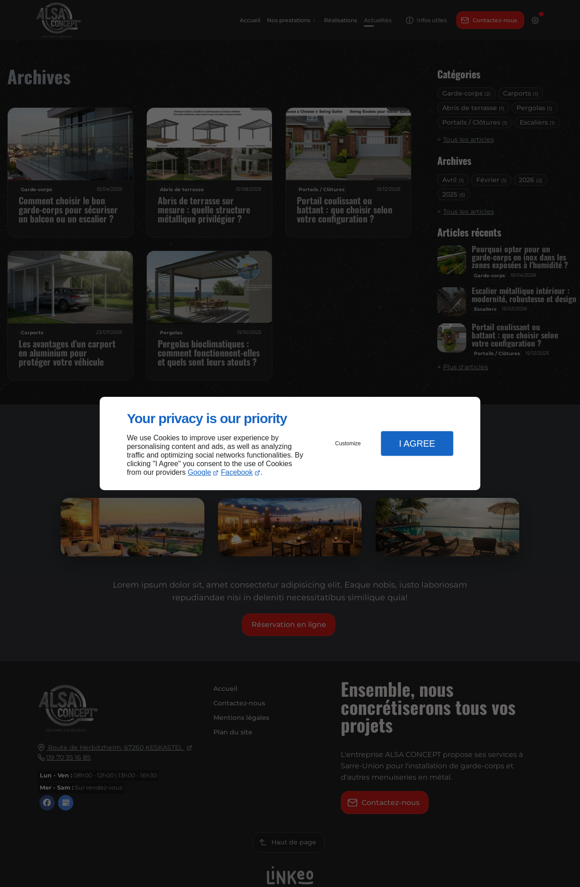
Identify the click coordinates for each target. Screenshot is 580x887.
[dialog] (290, 444)
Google (199, 472)
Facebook (237, 472)
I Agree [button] (417, 443)
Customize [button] (348, 443)
